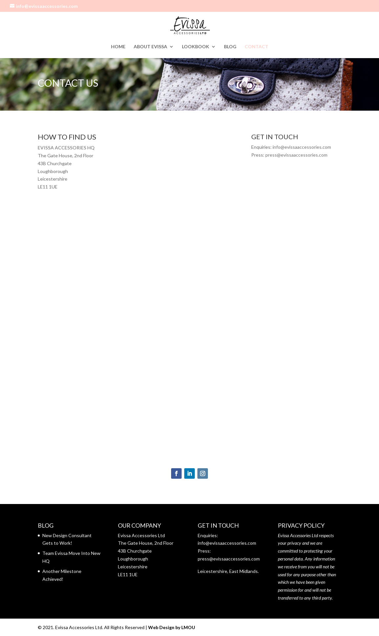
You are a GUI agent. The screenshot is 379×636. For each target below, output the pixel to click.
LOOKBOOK (195, 46)
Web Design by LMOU (171, 627)
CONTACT (256, 46)
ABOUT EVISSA (150, 46)
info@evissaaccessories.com (302, 147)
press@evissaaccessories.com (296, 155)
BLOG (230, 46)
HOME (118, 46)
